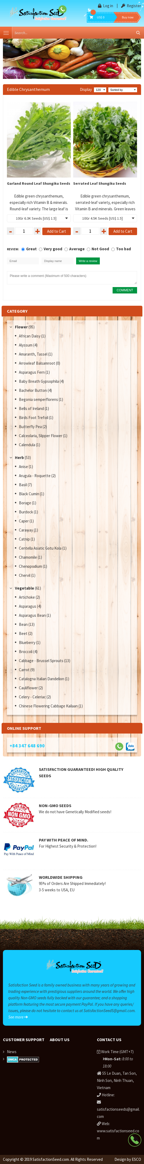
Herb (19, 457)
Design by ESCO (127, 1159)
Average (77, 248)
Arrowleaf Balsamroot (37, 363)
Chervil (25, 575)
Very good (53, 248)
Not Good (100, 248)
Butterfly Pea (31, 426)
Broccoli (26, 651)
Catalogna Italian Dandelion (42, 678)
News (12, 1051)
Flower (21, 326)
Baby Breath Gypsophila (39, 381)
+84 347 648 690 (27, 746)
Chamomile (28, 557)
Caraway (26, 530)
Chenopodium (31, 566)
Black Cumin (29, 493)
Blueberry (27, 642)
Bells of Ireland (32, 408)
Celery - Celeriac (33, 696)
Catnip (25, 539)
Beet (23, 633)
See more (18, 1017)
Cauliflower (29, 687)
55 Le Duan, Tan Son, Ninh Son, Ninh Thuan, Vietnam (117, 1080)
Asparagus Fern (32, 372)
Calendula (27, 444)
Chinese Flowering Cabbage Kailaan (49, 705)
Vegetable (24, 588)
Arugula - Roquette (35, 475)
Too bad (123, 248)
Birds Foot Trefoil (34, 417)
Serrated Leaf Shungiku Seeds (99, 183)
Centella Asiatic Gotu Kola (40, 548)
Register (131, 5)
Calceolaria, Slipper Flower (41, 435)
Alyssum (26, 345)
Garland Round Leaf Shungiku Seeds (38, 183)
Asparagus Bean (33, 615)
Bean (23, 624)
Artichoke (27, 597)
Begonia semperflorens (39, 399)
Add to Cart (56, 231)
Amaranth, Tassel (33, 354)
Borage (25, 502)
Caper (24, 520)
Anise (24, 466)
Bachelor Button (33, 390)
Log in (106, 5)
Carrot (24, 669)
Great (31, 248)
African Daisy (30, 336)
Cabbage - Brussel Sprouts (41, 660)
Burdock (26, 511)
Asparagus (28, 606)
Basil (23, 484)
